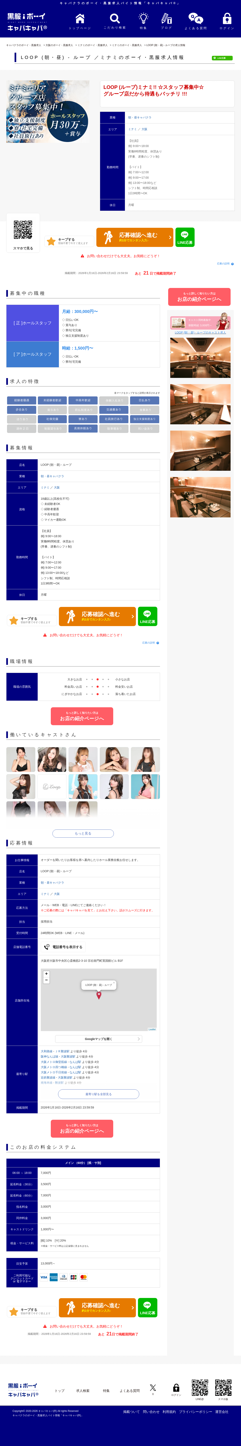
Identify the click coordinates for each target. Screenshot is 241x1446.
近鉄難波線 (48, 1077)
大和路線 (46, 1051)
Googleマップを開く (98, 1039)
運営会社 (222, 1412)
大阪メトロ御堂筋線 (54, 1062)
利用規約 (169, 1412)
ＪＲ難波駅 (62, 1051)
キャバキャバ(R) (47, 1411)
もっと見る (83, 833)
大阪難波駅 (68, 1056)
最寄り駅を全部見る (99, 1094)
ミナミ (133, 129)
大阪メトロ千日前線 (54, 1072)
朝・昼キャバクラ (52, 476)
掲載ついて (131, 1412)
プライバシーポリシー (195, 1412)
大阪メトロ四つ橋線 (54, 1067)
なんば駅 (75, 1062)
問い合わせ (151, 1412)
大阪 (144, 129)
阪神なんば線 (49, 1056)
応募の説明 (223, 263)
